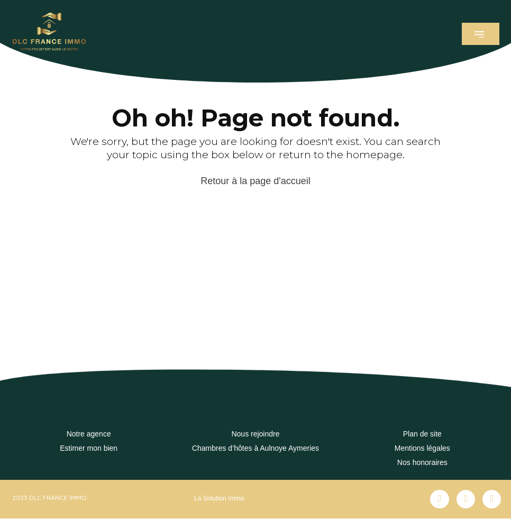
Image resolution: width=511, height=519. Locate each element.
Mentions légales (422, 448)
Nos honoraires (422, 462)
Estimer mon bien (88, 448)
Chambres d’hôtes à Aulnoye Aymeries (255, 448)
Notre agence (89, 434)
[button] (480, 34)
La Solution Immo (218, 498)
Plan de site (422, 434)
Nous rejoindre (255, 434)
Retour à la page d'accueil (255, 181)
